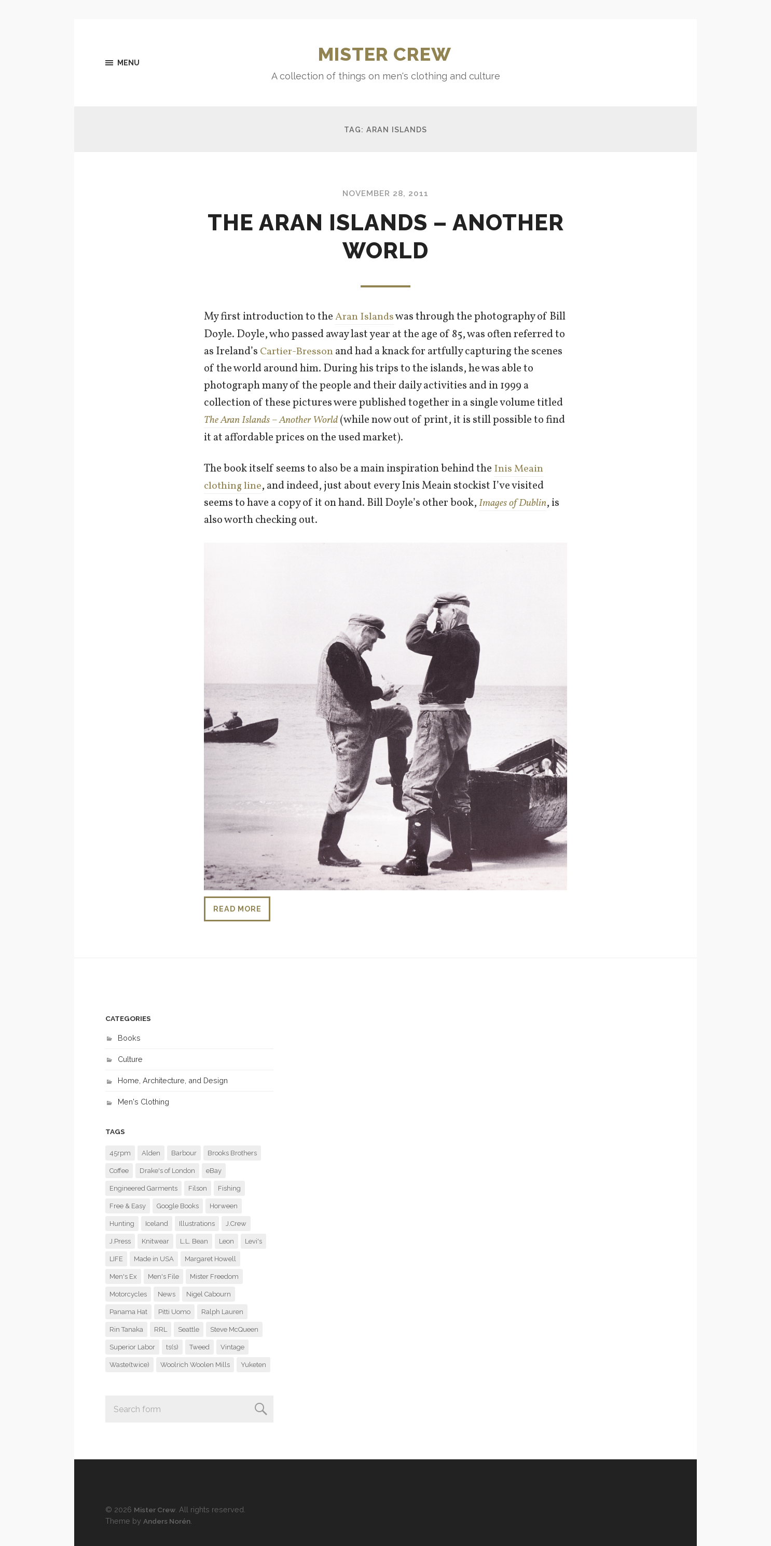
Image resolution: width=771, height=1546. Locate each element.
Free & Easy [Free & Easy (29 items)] (127, 1206)
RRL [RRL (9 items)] (160, 1330)
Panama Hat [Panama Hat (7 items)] (128, 1312)
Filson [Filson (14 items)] (197, 1189)
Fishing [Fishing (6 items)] (229, 1189)
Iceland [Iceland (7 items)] (156, 1224)
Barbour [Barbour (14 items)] (184, 1153)
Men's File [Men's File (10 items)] (163, 1277)
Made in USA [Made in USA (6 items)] (154, 1259)
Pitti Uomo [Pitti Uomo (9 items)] (174, 1312)
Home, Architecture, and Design (173, 1080)
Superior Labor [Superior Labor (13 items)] (132, 1347)
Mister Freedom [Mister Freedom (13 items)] (214, 1277)
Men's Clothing (143, 1102)
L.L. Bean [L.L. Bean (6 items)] (194, 1242)
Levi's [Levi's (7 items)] (253, 1242)
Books (129, 1038)
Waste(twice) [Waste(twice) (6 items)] (129, 1365)
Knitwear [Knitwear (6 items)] (155, 1242)
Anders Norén (168, 1521)
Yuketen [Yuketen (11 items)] (253, 1365)
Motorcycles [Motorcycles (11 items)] (128, 1295)
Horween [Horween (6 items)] (224, 1206)
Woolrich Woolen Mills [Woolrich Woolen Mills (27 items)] (195, 1365)
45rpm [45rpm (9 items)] (120, 1153)
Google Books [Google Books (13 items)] (178, 1206)
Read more (237, 909)
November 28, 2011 (385, 194)
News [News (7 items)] (166, 1295)
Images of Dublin (514, 502)
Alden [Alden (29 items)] (151, 1153)
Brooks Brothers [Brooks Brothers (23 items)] (232, 1153)
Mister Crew (385, 54)
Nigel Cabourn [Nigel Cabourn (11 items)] (208, 1295)
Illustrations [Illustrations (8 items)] (197, 1224)
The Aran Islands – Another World (386, 237)
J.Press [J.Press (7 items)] (120, 1242)
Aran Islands (365, 317)
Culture (130, 1059)
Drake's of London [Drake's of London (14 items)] (167, 1171)
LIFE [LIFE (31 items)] (116, 1259)
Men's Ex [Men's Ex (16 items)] (123, 1277)
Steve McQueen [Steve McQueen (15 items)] (234, 1330)
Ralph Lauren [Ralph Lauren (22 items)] (222, 1312)
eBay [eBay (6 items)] (214, 1171)
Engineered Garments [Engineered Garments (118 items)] (143, 1189)
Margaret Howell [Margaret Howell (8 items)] (210, 1259)
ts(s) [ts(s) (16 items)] (172, 1347)
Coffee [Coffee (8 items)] (119, 1171)
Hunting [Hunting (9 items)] (121, 1224)
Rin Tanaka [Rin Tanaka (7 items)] (126, 1330)
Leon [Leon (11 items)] (226, 1242)
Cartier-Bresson (298, 352)
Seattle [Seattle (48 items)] (188, 1330)
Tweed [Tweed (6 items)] (199, 1347)
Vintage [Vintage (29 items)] (232, 1347)
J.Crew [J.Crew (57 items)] (236, 1224)
